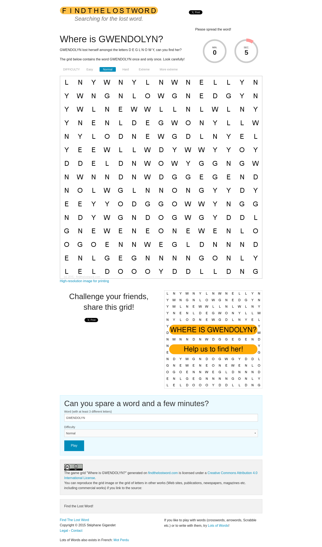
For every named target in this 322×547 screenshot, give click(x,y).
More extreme (169, 69)
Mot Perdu (121, 540)
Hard (125, 69)
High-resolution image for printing (84, 281)
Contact (76, 530)
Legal (64, 530)
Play (74, 445)
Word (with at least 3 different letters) (88, 411)
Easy (89, 69)
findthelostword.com (163, 473)
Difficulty (69, 427)
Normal (107, 69)
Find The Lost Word (74, 520)
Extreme (144, 69)
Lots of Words (218, 525)
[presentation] (195, 16)
